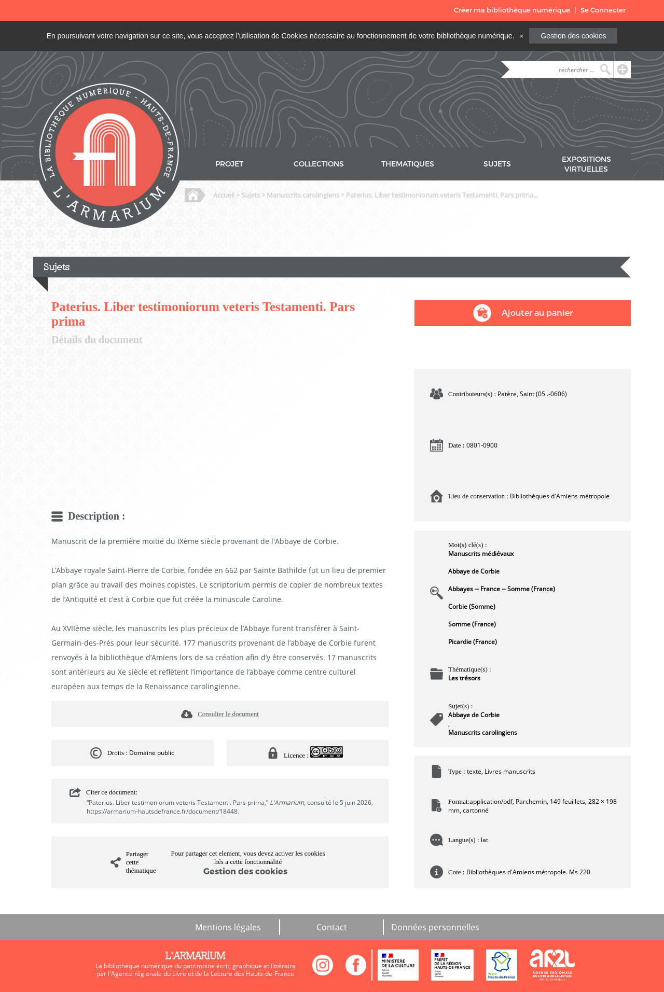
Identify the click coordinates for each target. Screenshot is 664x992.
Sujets (250, 195)
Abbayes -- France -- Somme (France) (501, 588)
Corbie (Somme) (471, 606)
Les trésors (464, 678)
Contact (331, 927)
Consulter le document (228, 714)
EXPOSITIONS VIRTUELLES (586, 164)
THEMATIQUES (407, 164)
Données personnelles (435, 927)
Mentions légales (228, 927)
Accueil (223, 195)
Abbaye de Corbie (474, 571)
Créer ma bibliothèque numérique (512, 10)
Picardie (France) (472, 641)
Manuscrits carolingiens (303, 195)
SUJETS (497, 164)
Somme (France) (472, 624)
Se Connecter (603, 10)
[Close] (521, 36)
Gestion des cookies (573, 36)
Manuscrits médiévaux (481, 553)
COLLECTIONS (319, 164)
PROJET (229, 164)
